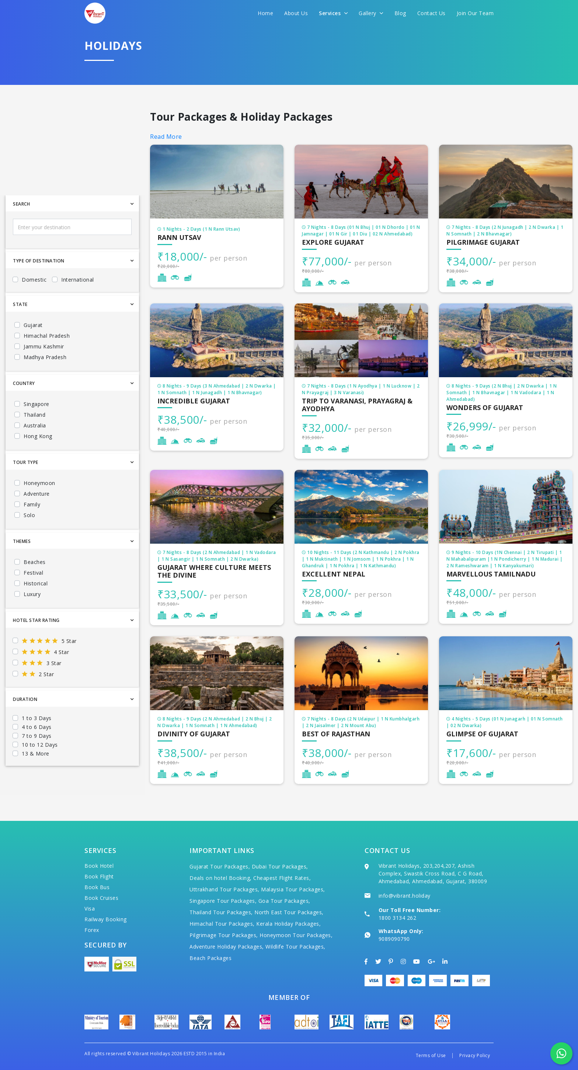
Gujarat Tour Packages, (219, 866)
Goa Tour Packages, (284, 900)
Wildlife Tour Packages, (295, 946)
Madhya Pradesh (45, 378)
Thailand (34, 436)
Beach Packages (210, 957)
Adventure (37, 515)
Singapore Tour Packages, (223, 900)
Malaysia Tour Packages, (293, 889)
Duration (25, 721)
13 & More (35, 775)
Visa (89, 908)
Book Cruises (101, 897)
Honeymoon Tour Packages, (296, 935)
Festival (33, 594)
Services (333, 13)
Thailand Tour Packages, (221, 912)
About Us (296, 13)
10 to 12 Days (40, 766)
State (20, 326)
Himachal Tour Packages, (222, 923)
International (77, 301)
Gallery (371, 13)
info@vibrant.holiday (405, 895)
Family (32, 526)
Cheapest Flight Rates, (282, 877)
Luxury (32, 615)
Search (21, 226)
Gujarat (33, 346)
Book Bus (96, 887)
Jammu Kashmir (44, 368)
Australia (35, 447)
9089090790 (394, 938)
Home (265, 13)
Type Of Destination (39, 282)
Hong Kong (38, 457)
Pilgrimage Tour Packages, (223, 935)
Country (24, 405)
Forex (91, 929)
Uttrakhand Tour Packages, (224, 889)
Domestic (34, 301)
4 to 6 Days (37, 748)
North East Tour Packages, (289, 912)
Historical (36, 605)
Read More (166, 137)
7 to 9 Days (37, 757)
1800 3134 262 (398, 917)
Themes (22, 563)
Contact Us (431, 13)
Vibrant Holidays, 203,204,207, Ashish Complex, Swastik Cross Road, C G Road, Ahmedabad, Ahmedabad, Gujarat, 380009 (433, 873)
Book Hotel (99, 865)
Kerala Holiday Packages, (288, 923)
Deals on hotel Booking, (220, 877)
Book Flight (99, 876)
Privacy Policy (474, 1055)
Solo (29, 536)
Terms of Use (431, 1055)
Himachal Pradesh (47, 357)
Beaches (35, 583)
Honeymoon (39, 504)
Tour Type (25, 484)
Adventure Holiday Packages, (226, 946)
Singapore (36, 425)
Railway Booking (105, 919)
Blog (400, 13)
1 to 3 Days (37, 739)
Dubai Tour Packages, (280, 866)
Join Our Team (475, 13)
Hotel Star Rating (36, 642)
